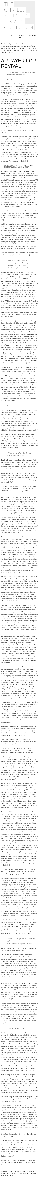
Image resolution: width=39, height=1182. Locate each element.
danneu (33, 1173)
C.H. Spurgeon (26, 46)
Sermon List (20, 35)
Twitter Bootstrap (11, 1173)
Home (5, 35)
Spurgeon (16, 15)
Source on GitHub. (7, 1175)
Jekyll (3, 1173)
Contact (19, 37)
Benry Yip (13, 1171)
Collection (18, 27)
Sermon (14, 21)
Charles (14, 10)
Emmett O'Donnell (7, 53)
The (8, 4)
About (11, 35)
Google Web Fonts (24, 1173)
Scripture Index (31, 35)
